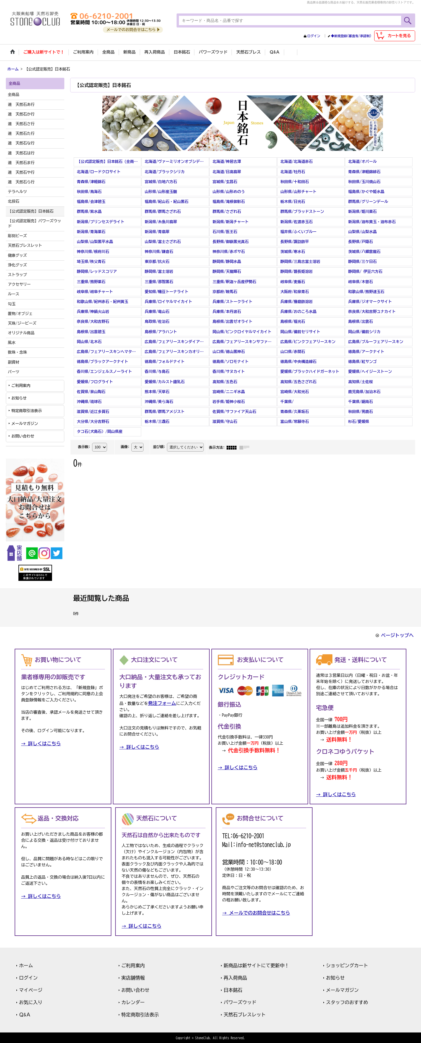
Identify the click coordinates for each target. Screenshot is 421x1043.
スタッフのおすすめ (347, 1001)
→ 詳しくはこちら (41, 743)
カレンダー (133, 1001)
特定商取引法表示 (26, 410)
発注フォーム (162, 703)
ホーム (26, 965)
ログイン (313, 35)
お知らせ (19, 398)
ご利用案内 (20, 385)
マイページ (30, 989)
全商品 (13, 94)
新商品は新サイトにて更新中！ (256, 965)
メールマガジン (24, 423)
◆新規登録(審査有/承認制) (351, 35)
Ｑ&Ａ (25, 1014)
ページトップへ (397, 634)
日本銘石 (233, 989)
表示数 (84, 446)
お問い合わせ (22, 436)
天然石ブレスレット (245, 1014)
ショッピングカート (347, 965)
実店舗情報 (133, 977)
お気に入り (30, 1001)
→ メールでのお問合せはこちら (256, 912)
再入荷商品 (235, 977)
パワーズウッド (240, 1001)
